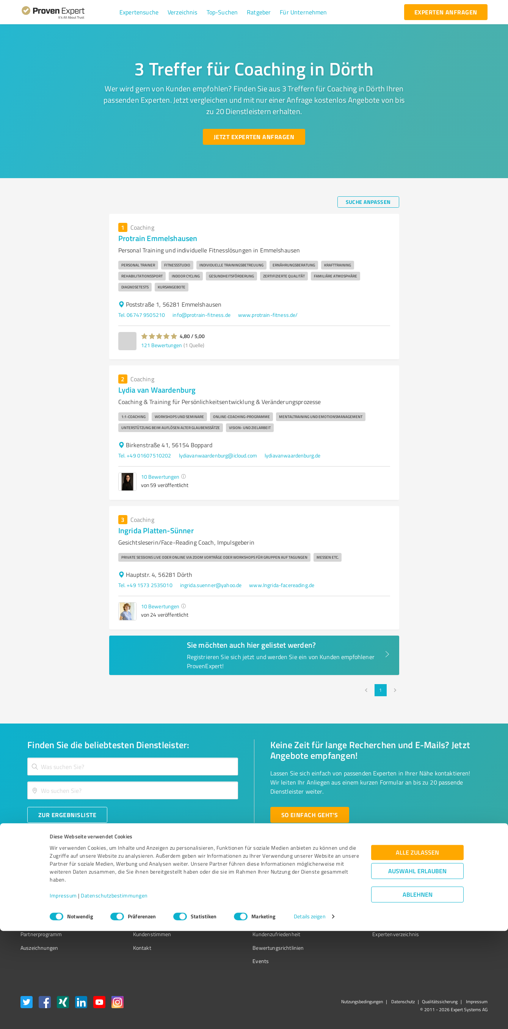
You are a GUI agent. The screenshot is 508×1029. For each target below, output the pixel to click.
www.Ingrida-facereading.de (281, 585)
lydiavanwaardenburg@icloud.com (218, 455)
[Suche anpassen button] (368, 202)
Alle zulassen (417, 950)
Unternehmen (135, 893)
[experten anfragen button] (446, 12)
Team (125, 907)
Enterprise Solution (42, 920)
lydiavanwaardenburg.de (292, 455)
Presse (338, 880)
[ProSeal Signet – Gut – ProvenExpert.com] (459, 895)
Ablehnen (418, 992)
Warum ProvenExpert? (144, 880)
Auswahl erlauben (417, 969)
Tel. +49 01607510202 (144, 455)
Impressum (63, 993)
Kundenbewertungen (248, 920)
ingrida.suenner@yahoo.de (211, 585)
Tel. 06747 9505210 (141, 314)
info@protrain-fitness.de (201, 314)
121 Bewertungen (161, 345)
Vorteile (29, 907)
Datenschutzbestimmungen (114, 993)
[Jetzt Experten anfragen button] (254, 137)
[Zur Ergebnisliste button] (67, 815)
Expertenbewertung (352, 920)
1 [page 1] (381, 690)
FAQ (228, 893)
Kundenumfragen (40, 893)
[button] (138, 12)
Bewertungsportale (246, 907)
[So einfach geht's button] (309, 815)
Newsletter (343, 893)
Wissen (232, 880)
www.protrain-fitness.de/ (268, 314)
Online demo (344, 907)
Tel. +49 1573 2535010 (145, 585)
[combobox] (132, 766)
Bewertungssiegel (41, 880)
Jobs (124, 920)
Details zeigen (309, 1014)
